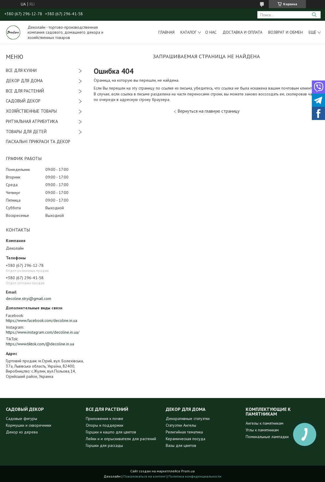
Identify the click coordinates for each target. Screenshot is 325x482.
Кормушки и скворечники (28, 425)
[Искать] (314, 14)
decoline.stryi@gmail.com (28, 298)
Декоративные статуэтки (188, 418)
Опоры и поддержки (104, 425)
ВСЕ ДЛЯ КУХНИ (21, 70)
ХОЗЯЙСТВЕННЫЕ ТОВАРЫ (31, 111)
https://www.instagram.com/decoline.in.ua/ (42, 332)
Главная (166, 32)
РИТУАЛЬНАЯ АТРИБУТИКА (32, 121)
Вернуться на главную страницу (209, 111)
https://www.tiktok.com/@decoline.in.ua (40, 344)
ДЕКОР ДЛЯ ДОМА (24, 80)
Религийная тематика (184, 432)
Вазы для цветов (181, 445)
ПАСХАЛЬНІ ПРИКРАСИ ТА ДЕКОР (38, 141)
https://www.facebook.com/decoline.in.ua (41, 320)
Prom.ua (188, 471)
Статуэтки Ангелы (181, 425)
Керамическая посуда (185, 438)
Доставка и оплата (242, 32)
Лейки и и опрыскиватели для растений (121, 438)
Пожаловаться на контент (144, 476)
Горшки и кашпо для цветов (111, 432)
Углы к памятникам (262, 430)
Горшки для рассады (104, 445)
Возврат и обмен (285, 32)
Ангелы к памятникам (264, 423)
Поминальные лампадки (267, 436)
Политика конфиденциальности (194, 476)
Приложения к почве (104, 418)
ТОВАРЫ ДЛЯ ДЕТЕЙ (26, 131)
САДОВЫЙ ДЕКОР (23, 101)
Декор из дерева (22, 432)
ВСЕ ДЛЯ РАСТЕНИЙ (25, 91)
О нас (211, 32)
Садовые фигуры (21, 418)
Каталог (188, 32)
